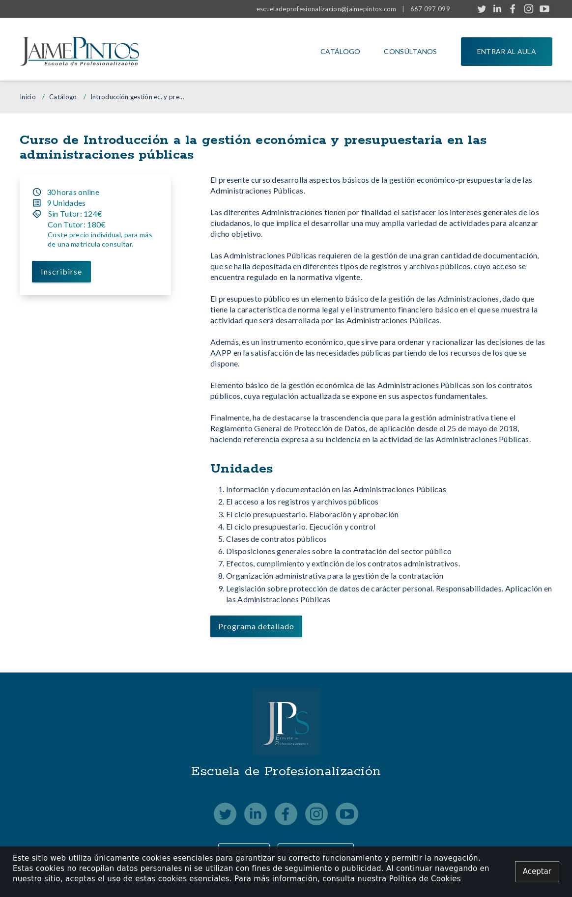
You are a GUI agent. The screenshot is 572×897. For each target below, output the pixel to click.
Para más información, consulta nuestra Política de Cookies (347, 878)
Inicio (28, 97)
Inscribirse (61, 271)
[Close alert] (537, 871)
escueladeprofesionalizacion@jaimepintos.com (327, 9)
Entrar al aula (506, 51)
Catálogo (340, 51)
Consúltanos (410, 51)
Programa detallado (256, 626)
